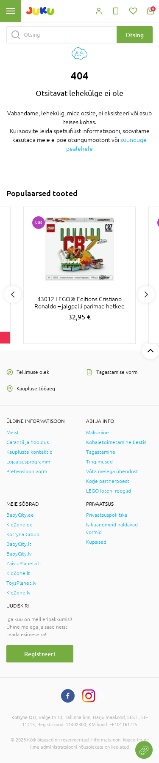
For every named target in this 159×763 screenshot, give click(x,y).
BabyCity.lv (19, 554)
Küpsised (96, 542)
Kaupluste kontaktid (29, 452)
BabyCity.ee (20, 515)
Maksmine (97, 433)
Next (146, 294)
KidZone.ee (19, 525)
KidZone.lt (18, 573)
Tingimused (99, 462)
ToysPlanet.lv (21, 583)
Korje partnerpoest (107, 481)
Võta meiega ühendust (112, 471)
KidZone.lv (18, 593)
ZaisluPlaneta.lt (24, 564)
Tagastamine (100, 452)
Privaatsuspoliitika (106, 515)
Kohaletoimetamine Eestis (116, 442)
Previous (12, 294)
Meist (12, 433)
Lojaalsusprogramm (28, 462)
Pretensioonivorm (26, 471)
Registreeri (39, 653)
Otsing (135, 34)
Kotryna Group (22, 534)
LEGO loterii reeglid (108, 491)
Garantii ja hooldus (27, 442)
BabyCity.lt (18, 544)
